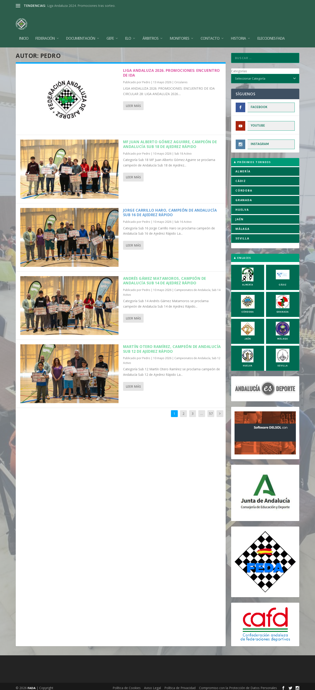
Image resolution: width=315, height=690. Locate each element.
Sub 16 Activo (183, 218)
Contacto (210, 32)
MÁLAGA (242, 226)
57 (211, 410)
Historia (238, 32)
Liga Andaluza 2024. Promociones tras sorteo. (81, 5)
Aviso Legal (152, 684)
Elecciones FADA (271, 32)
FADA (32, 685)
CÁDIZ (240, 178)
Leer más (133, 102)
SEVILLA (242, 235)
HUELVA (242, 206)
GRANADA (243, 197)
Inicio (23, 32)
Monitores (179, 32)
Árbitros (150, 32)
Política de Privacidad (180, 684)
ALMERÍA (242, 168)
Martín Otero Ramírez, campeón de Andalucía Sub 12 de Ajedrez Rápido (172, 346)
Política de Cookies (127, 684)
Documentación (80, 32)
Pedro (146, 79)
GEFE (110, 32)
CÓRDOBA (243, 187)
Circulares (180, 79)
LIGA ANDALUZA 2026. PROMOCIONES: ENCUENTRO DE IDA (171, 70)
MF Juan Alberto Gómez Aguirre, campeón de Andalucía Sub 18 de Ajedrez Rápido (170, 141)
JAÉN (239, 216)
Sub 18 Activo (183, 150)
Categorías (239, 68)
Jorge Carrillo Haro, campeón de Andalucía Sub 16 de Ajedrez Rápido (170, 209)
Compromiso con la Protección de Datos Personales (238, 684)
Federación (45, 32)
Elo (128, 32)
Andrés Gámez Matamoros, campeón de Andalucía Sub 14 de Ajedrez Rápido (164, 278)
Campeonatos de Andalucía (192, 287)
